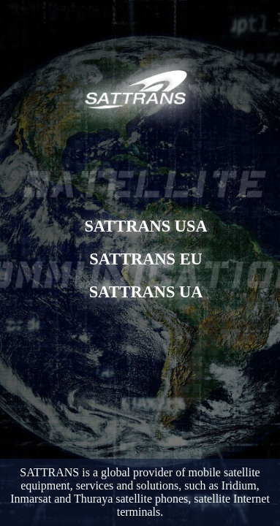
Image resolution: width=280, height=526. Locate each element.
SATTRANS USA (145, 226)
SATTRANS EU (146, 259)
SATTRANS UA (146, 292)
